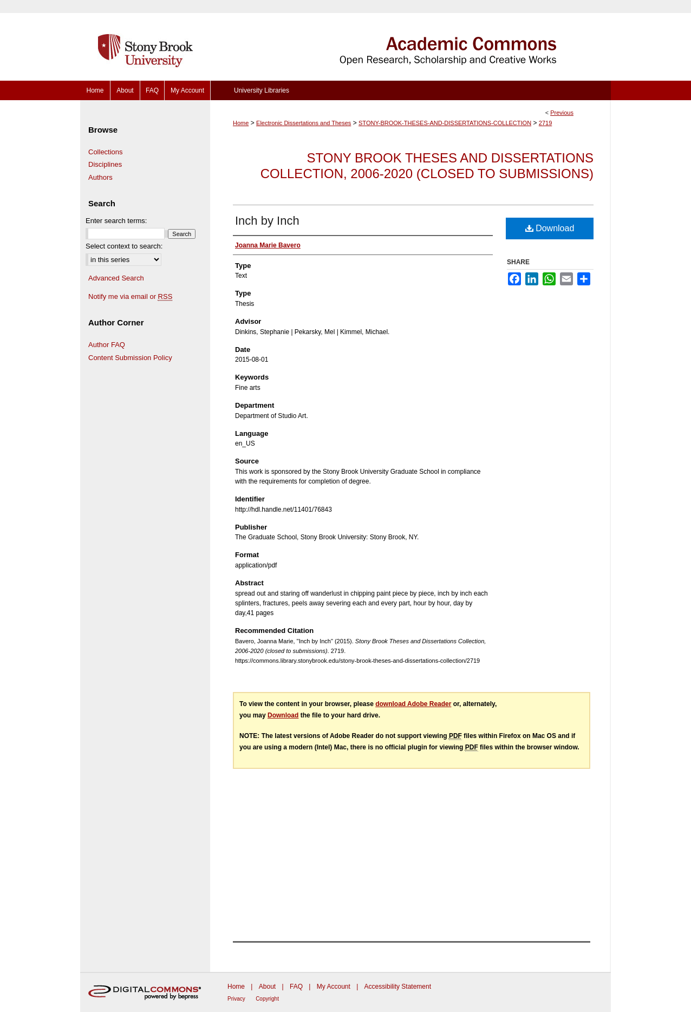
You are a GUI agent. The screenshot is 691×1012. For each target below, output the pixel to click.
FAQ (296, 986)
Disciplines (105, 164)
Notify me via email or (130, 296)
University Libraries (261, 90)
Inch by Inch (267, 220)
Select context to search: (124, 246)
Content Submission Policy (130, 358)
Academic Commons (410, 40)
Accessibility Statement (397, 986)
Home (241, 123)
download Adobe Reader (413, 704)
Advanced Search (116, 278)
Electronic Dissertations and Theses (303, 123)
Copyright (267, 999)
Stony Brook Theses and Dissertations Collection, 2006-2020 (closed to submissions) (427, 166)
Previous (561, 112)
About (267, 986)
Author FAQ (106, 345)
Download (550, 228)
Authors (100, 177)
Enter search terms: (116, 221)
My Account (333, 986)
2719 (545, 123)
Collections (105, 152)
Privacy (236, 999)
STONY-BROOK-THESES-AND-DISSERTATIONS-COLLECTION (444, 123)
